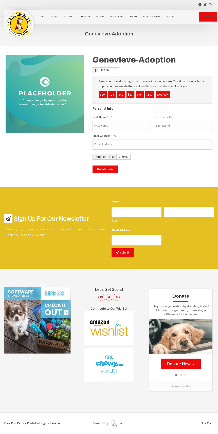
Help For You (117, 16)
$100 (149, 94)
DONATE (208, 16)
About (133, 16)
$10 (102, 94)
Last (166, 221)
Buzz (117, 423)
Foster (68, 16)
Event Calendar (151, 16)
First (114, 221)
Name (115, 201)
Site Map (206, 423)
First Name (102, 117)
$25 (112, 94)
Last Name (163, 117)
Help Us (100, 16)
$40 (121, 94)
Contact (171, 16)
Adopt (55, 16)
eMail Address (121, 230)
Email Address (104, 136)
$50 (130, 94)
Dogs (43, 16)
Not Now (163, 94)
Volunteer (84, 16)
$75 (139, 94)
